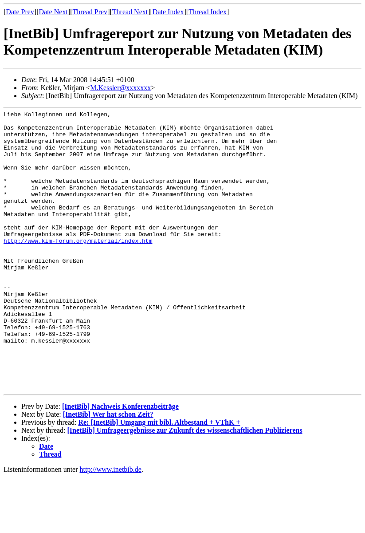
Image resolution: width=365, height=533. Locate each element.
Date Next (53, 12)
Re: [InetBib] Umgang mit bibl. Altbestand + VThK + (159, 478)
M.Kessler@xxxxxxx (120, 87)
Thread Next (130, 12)
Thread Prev (89, 12)
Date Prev (20, 12)
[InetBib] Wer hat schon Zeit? (108, 470)
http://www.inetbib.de (110, 525)
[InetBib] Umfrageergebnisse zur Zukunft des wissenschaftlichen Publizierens (184, 486)
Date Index (168, 12)
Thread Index (207, 12)
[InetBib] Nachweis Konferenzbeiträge (120, 462)
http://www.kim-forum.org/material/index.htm (78, 267)
